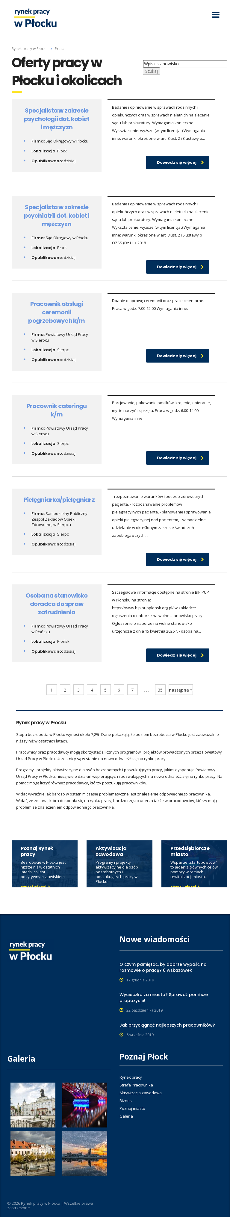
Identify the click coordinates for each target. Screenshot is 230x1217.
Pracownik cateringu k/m (57, 410)
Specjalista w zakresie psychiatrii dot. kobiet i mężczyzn (57, 215)
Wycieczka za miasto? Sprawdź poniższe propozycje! (163, 998)
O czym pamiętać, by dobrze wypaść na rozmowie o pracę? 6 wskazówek (163, 967)
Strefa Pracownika (136, 1085)
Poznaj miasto (132, 1108)
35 (160, 690)
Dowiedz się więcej (180, 162)
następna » (181, 690)
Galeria (126, 1116)
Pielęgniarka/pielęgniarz (59, 499)
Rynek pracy (130, 1077)
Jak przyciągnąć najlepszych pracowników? (167, 1025)
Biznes (125, 1100)
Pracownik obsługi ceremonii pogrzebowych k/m (56, 312)
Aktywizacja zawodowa (140, 1092)
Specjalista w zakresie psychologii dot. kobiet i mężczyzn (57, 118)
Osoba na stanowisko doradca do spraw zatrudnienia (57, 603)
